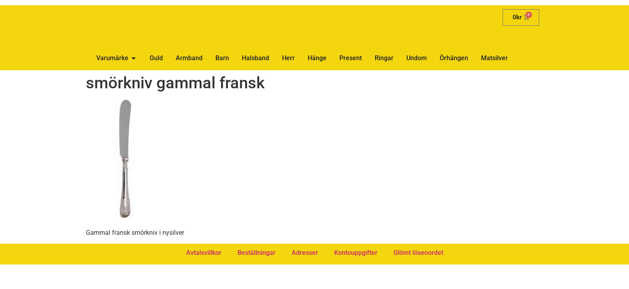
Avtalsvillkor (203, 252)
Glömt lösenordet (418, 252)
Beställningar (256, 252)
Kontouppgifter (355, 252)
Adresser (305, 252)
